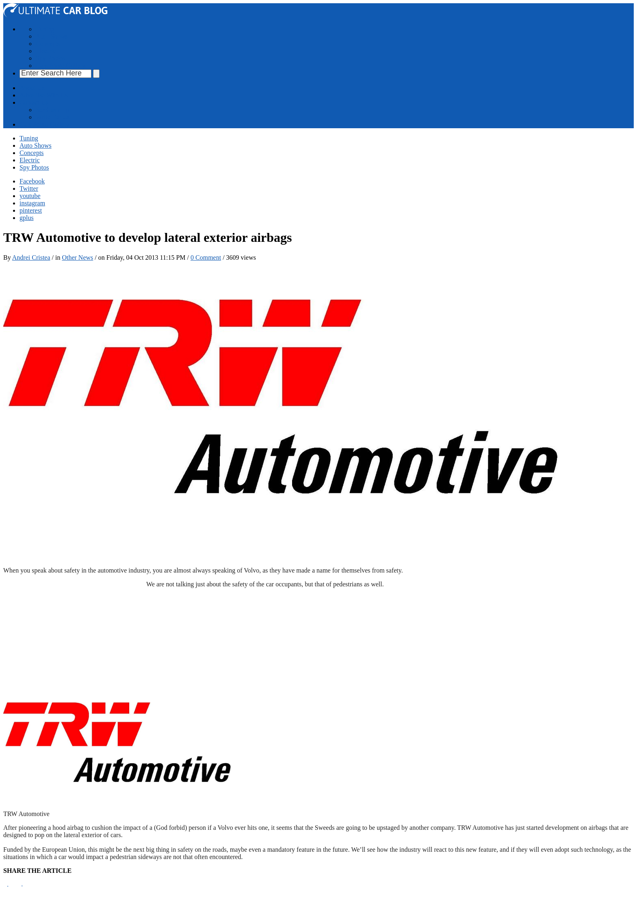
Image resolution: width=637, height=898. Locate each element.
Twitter (29, 188)
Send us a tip (52, 109)
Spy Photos (50, 58)
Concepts (48, 43)
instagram (32, 203)
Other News (77, 257)
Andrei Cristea (31, 257)
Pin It (7, 885)
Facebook (32, 181)
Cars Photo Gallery (61, 65)
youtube (30, 195)
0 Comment (206, 257)
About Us (32, 87)
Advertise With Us (44, 95)
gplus (27, 217)
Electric (46, 50)
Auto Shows (52, 36)
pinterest (31, 210)
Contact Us (34, 102)
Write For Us (53, 117)
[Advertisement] (151, 279)
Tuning (45, 29)
